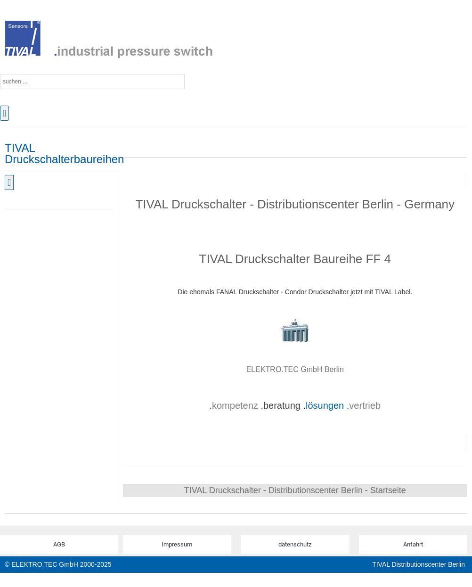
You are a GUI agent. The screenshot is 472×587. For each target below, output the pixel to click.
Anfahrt (413, 544)
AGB (59, 544)
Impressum (177, 544)
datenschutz (294, 544)
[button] (4, 113)
